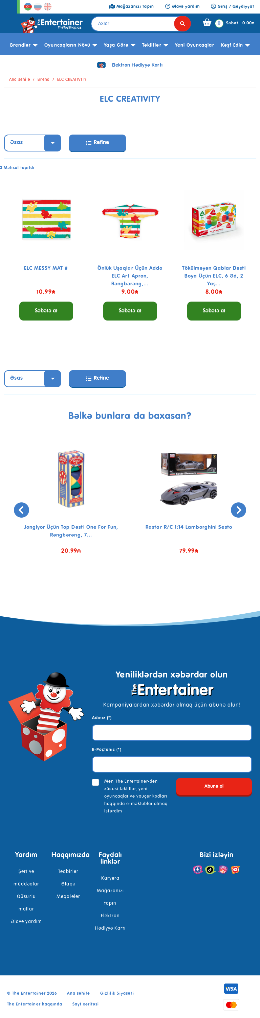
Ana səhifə (19, 80)
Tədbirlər (68, 871)
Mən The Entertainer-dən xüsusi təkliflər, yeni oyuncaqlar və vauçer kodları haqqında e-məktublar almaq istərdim (136, 796)
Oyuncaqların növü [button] (67, 45)
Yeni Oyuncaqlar (194, 45)
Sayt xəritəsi (85, 1004)
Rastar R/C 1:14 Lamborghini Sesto (189, 527)
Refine (97, 143)
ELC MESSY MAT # (46, 268)
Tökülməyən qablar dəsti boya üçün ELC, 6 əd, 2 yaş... (214, 276)
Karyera (110, 878)
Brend (43, 80)
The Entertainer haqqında (34, 1004)
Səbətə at (46, 311)
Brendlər (20, 45)
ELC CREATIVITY (72, 80)
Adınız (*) (102, 718)
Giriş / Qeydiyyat (232, 7)
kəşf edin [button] (232, 45)
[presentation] (21, 510)
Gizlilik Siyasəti (117, 994)
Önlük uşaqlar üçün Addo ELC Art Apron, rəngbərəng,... (130, 276)
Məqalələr (68, 896)
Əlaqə (68, 884)
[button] (120, 587)
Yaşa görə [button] (116, 45)
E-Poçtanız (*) (107, 750)
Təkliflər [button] (151, 45)
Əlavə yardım (26, 921)
